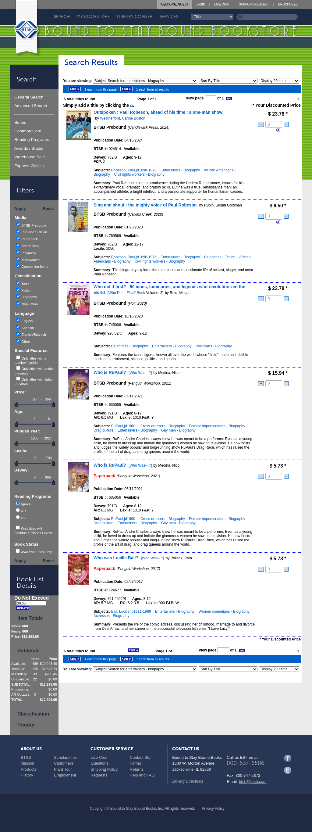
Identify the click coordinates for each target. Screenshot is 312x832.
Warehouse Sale (29, 157)
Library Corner (135, 16)
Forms (135, 763)
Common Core (27, 131)
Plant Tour (63, 769)
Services (169, 16)
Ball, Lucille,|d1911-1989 (131, 611)
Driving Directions (187, 781)
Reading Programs (31, 139)
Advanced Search (30, 105)
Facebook (287, 758)
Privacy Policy (213, 808)
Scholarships (65, 757)
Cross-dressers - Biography (162, 426)
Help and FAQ (142, 775)
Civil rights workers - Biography (139, 174)
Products (28, 769)
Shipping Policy (104, 769)
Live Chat (222, 4)
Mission (27, 763)
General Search (28, 97)
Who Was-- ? (140, 373)
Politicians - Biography (214, 346)
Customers (63, 763)
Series (20, 122)
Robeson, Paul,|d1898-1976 (133, 170)
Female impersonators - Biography (217, 426)
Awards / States (28, 148)
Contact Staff (141, 757)
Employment (65, 775)
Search (62, 16)
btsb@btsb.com (253, 781)
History (27, 775)
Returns (137, 769)
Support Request (254, 4)
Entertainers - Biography (180, 170)
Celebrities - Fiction (220, 257)
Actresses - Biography (111, 616)
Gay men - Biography (178, 430)
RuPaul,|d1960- (123, 426)
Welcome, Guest (175, 4)
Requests (98, 775)
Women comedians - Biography (224, 611)
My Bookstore (93, 16)
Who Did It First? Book (126, 293)
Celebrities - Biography (129, 346)
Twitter (287, 770)
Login (200, 4)
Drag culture (103, 430)
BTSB (26, 757)
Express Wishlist (29, 165)
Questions (99, 763)
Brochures (288, 4)
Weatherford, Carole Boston (122, 118)
